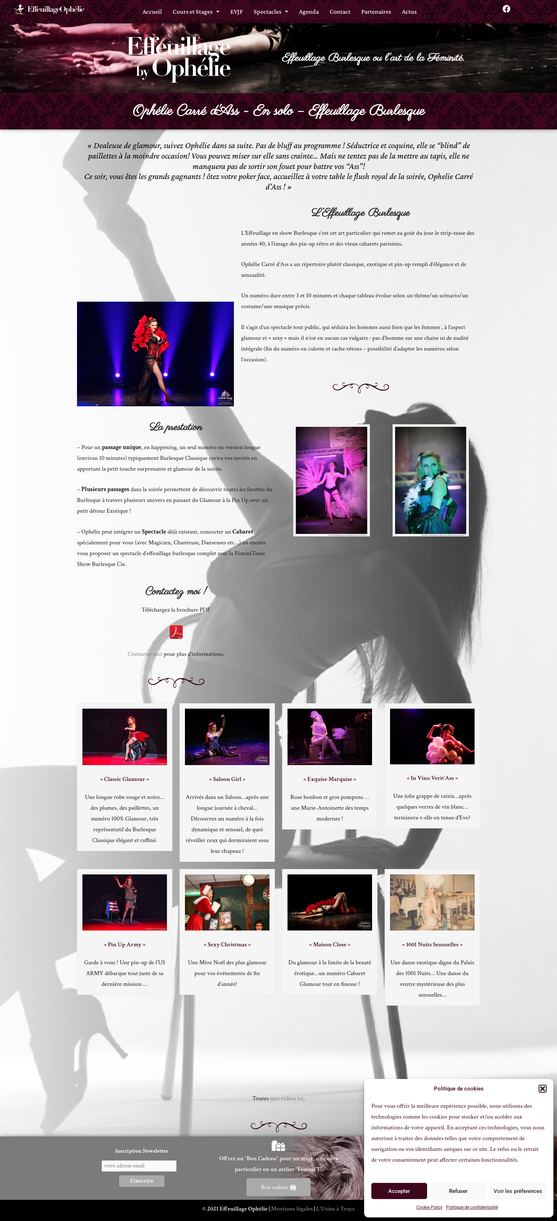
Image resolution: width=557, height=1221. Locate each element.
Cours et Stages (196, 9)
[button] (542, 1088)
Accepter (399, 1191)
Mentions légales (292, 1209)
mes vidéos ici (286, 1098)
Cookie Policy (429, 1207)
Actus (409, 9)
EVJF (236, 9)
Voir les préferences (518, 1191)
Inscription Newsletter (141, 1151)
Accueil (152, 9)
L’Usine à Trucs (335, 1209)
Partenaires (376, 9)
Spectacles (271, 9)
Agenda (309, 9)
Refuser (458, 1191)
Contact (340, 9)
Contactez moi (144, 654)
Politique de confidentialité (472, 1207)
